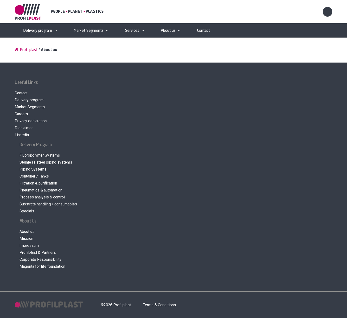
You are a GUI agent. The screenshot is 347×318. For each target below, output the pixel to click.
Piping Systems (32, 169)
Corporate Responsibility (40, 259)
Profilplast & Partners (37, 252)
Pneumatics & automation (40, 190)
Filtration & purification (38, 183)
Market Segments (88, 30)
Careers (21, 114)
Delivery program (37, 30)
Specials (26, 211)
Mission (26, 238)
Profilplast (26, 50)
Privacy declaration (31, 121)
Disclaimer (24, 128)
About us (168, 30)
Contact (203, 30)
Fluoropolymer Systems (39, 155)
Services (132, 30)
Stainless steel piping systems (45, 162)
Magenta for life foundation (42, 266)
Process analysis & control (42, 197)
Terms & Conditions (159, 305)
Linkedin (22, 135)
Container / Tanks (34, 176)
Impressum (29, 245)
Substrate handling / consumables (48, 204)
